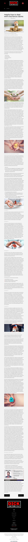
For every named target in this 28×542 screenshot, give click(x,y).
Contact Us (14, 520)
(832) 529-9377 (14, 529)
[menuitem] (10, 539)
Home (14, 511)
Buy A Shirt (14, 516)
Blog (14, 518)
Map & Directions (14, 526)
